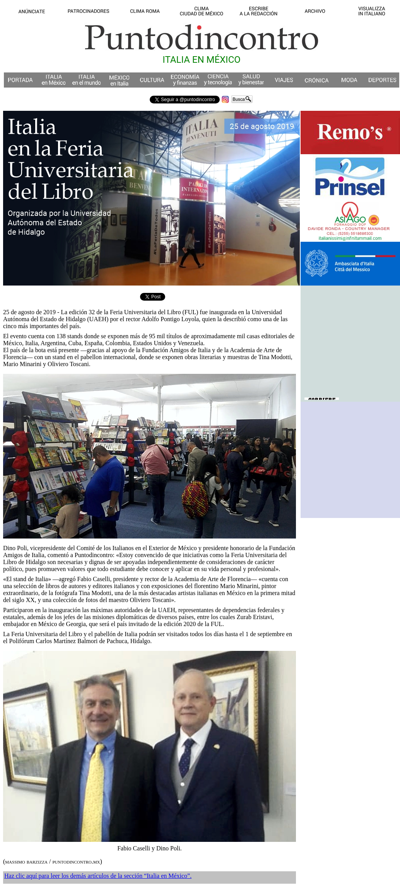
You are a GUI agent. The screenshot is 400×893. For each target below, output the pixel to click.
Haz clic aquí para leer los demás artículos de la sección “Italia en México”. (97, 875)
